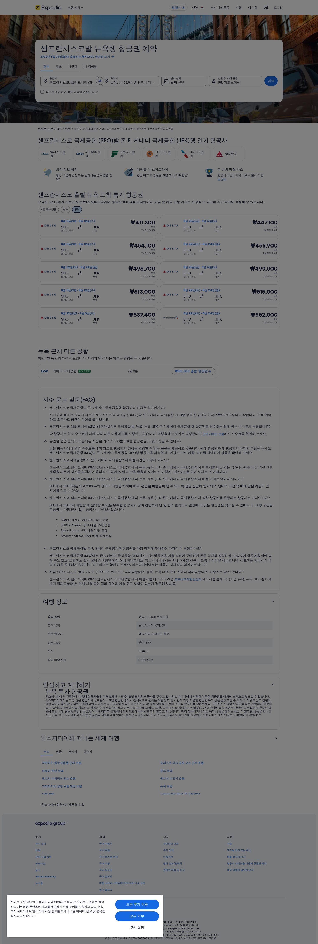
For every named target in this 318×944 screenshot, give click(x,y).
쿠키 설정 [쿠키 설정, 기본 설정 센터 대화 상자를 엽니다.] (137, 927)
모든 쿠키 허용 (137, 904)
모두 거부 (137, 916)
